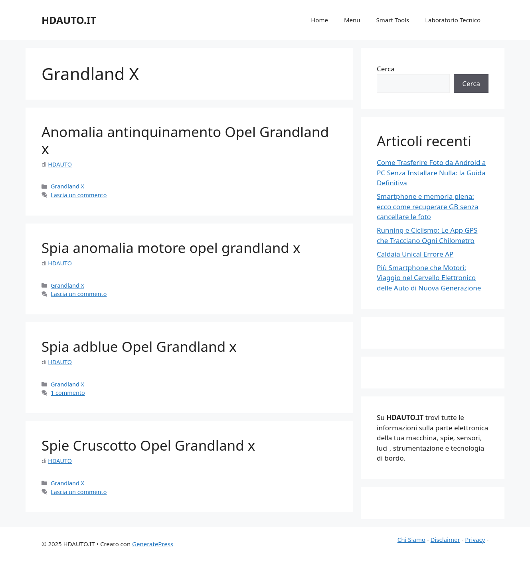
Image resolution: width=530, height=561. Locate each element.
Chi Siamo (411, 539)
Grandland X (67, 186)
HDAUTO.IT (69, 20)
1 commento (68, 392)
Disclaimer (445, 539)
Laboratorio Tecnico (453, 20)
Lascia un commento (79, 195)
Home (319, 20)
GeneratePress (152, 544)
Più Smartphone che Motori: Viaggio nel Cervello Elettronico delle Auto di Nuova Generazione (429, 277)
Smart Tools (392, 20)
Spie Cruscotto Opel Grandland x (148, 445)
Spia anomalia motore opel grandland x (171, 247)
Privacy (475, 539)
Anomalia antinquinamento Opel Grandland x (185, 140)
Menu (352, 20)
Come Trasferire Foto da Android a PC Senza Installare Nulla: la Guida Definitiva (431, 172)
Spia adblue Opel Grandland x (139, 346)
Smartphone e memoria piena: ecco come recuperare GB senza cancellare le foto (427, 206)
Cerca (386, 68)
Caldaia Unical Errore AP (415, 254)
